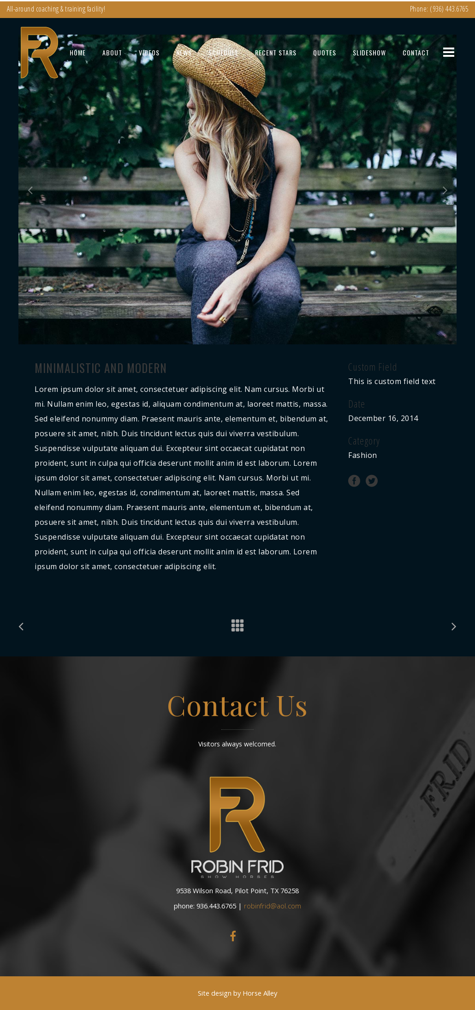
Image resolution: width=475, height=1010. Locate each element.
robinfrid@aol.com (272, 905)
